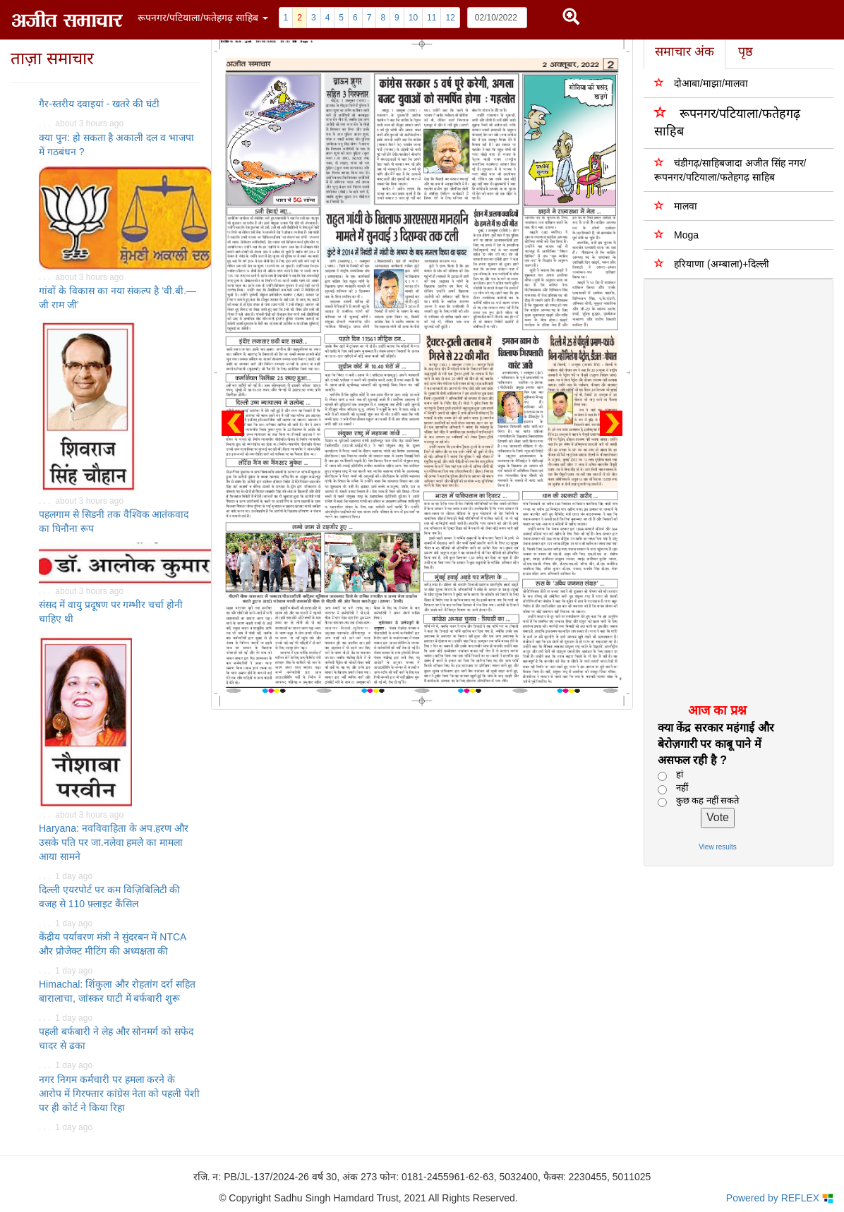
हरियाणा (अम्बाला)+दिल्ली (711, 263)
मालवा (675, 206)
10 (413, 18)
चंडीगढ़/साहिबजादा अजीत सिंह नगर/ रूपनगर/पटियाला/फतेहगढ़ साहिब (730, 170)
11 (431, 18)
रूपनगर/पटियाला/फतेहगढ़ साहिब (727, 121)
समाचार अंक (684, 51)
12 (449, 18)
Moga (676, 235)
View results (718, 847)
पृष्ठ (745, 51)
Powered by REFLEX (779, 1198)
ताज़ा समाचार (52, 58)
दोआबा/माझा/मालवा (701, 83)
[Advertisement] (730, 490)
